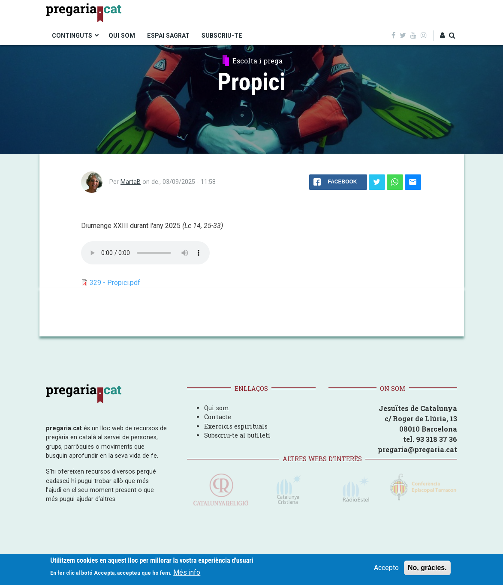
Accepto (386, 568)
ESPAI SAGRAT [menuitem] (168, 35)
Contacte (217, 417)
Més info (186, 572)
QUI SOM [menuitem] (121, 35)
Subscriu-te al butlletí (237, 435)
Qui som (216, 408)
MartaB (130, 182)
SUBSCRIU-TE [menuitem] (222, 35)
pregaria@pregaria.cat (417, 449)
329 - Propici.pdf (115, 283)
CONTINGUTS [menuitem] (72, 35)
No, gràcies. (427, 567)
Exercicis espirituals (236, 426)
